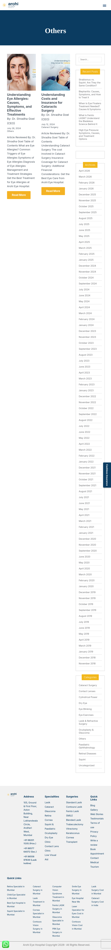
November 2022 (87, 402)
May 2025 (84, 236)
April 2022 (84, 443)
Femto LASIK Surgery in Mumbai (58, 909)
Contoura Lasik (74, 806)
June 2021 (84, 503)
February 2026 (87, 182)
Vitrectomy (72, 828)
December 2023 (87, 331)
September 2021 (87, 485)
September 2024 (88, 283)
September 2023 (88, 348)
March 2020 (85, 574)
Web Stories (96, 814)
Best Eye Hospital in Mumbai (16, 905)
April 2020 (84, 568)
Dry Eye (83, 703)
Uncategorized (86, 765)
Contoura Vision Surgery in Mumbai (37, 926)
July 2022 (84, 426)
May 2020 (84, 562)
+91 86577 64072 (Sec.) (30, 850)
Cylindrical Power (88, 697)
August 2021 (85, 491)
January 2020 (86, 586)
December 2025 (87, 194)
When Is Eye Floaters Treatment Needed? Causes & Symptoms (90, 106)
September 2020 (88, 550)
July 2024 (84, 289)
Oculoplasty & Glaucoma (86, 731)
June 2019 (84, 627)
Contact (94, 858)
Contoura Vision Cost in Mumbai (77, 925)
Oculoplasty (51, 833)
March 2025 (85, 248)
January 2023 (86, 390)
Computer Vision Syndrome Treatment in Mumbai (58, 893)
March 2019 (85, 645)
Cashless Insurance (107, 475)
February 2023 (87, 384)
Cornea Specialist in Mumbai (38, 913)
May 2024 (84, 301)
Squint (82, 759)
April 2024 (84, 307)
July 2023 (84, 360)
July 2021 (84, 497)
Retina (48, 815)
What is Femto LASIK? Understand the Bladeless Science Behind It (89, 120)
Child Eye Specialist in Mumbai (16, 896)
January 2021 (86, 532)
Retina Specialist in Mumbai (16, 888)
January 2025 (86, 259)
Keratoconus (72, 833)
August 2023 (85, 354)
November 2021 (87, 473)
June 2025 (84, 230)
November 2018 (87, 663)
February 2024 (87, 319)
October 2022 (86, 408)
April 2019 (84, 639)
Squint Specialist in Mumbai (16, 913)
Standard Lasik (74, 802)
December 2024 (87, 265)
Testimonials (97, 818)
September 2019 (87, 610)
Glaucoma (50, 811)
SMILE (69, 815)
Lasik (47, 802)
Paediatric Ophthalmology (87, 746)
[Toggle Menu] (104, 6)
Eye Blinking (85, 709)
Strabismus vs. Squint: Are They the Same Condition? (89, 82)
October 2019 (86, 604)
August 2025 (85, 218)
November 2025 (87, 200)
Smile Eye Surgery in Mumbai (77, 890)
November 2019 (87, 598)
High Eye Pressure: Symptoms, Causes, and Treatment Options (89, 134)
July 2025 (84, 224)
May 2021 (84, 509)
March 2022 (85, 449)
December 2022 (87, 396)
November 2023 (87, 337)
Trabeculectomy (74, 824)
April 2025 (84, 242)
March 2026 (85, 176)
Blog (92, 805)
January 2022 (86, 461)
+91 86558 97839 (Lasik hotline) (30, 860)
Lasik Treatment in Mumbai (39, 901)
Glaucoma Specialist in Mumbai (58, 920)
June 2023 (84, 366)
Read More (19, 195)
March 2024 (85, 313)
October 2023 (86, 342)
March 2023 (85, 378)
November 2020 (87, 544)
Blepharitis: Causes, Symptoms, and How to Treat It (90, 94)
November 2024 (87, 271)
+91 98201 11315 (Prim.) (30, 842)
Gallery (94, 809)
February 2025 (86, 253)
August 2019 (85, 616)
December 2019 (87, 592)
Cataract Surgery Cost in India (97, 901)
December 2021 (87, 467)
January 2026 (86, 188)
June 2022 (84, 432)
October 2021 (86, 479)
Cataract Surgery (88, 685)
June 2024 (84, 295)
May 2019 (84, 633)
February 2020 (87, 580)
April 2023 (84, 372)
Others (82, 738)
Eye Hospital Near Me (78, 900)
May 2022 (84, 437)
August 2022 (85, 420)
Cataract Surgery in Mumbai (37, 890)
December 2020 (87, 538)
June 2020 (84, 556)
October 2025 (86, 206)
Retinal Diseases (87, 753)
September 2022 (88, 414)
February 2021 (86, 527)
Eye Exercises (86, 715)
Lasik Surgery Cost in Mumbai (97, 890)
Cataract (49, 806)
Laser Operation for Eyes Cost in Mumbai (78, 911)
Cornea (48, 820)
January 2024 (86, 325)
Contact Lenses (87, 691)
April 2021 (84, 515)
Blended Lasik (73, 820)
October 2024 (86, 277)
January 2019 (86, 651)
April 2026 (84, 170)
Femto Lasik (72, 811)
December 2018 (87, 657)
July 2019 (84, 622)
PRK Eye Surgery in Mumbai (57, 932)
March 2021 (85, 521)
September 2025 (88, 212)
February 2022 (87, 455)
